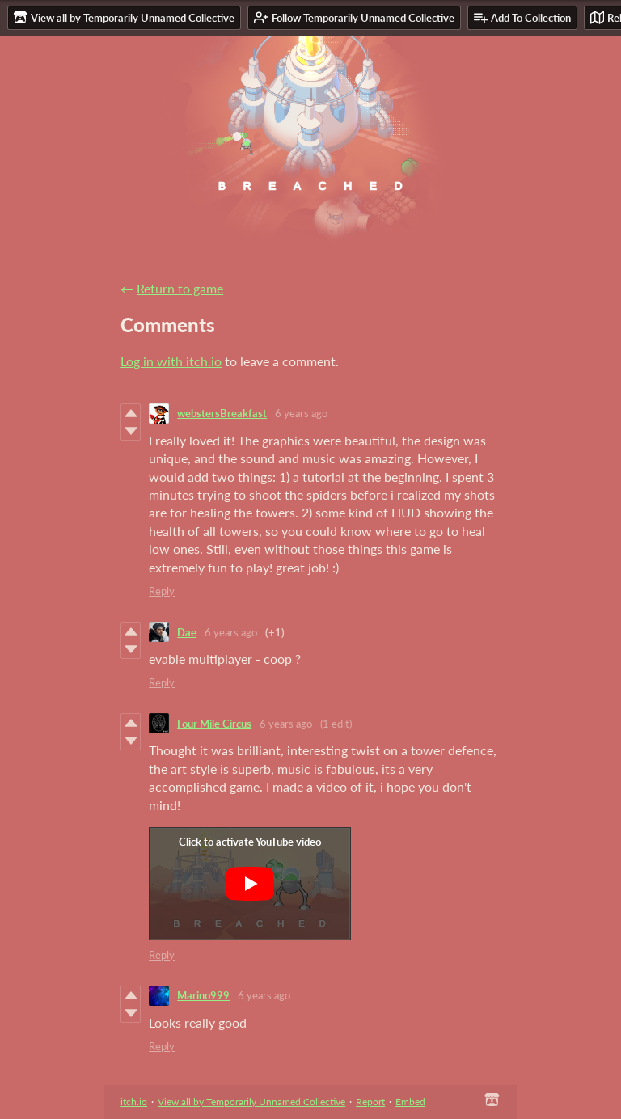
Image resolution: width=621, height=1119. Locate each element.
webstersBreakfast (222, 413)
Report (370, 1102)
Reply (162, 591)
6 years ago (301, 413)
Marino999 (203, 995)
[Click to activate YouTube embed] (250, 883)
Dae (186, 632)
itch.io (133, 1102)
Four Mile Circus (214, 723)
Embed (410, 1102)
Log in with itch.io (171, 361)
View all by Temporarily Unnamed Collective (251, 1102)
